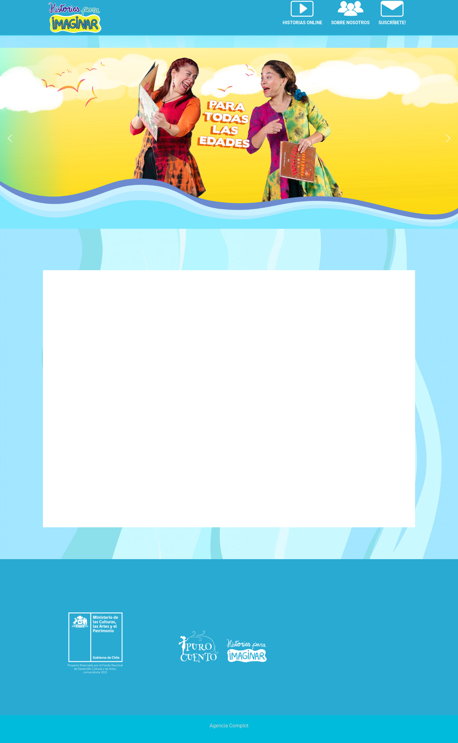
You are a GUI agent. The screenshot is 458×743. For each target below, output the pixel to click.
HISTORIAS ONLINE (302, 22)
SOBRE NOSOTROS (350, 22)
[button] (10, 138)
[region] (229, 138)
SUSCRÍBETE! (392, 22)
